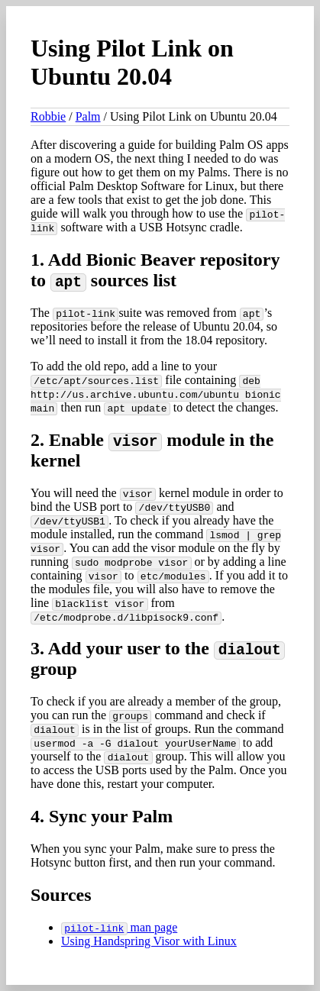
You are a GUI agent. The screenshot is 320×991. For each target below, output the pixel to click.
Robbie (48, 116)
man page (119, 927)
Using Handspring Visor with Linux (149, 941)
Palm (88, 116)
